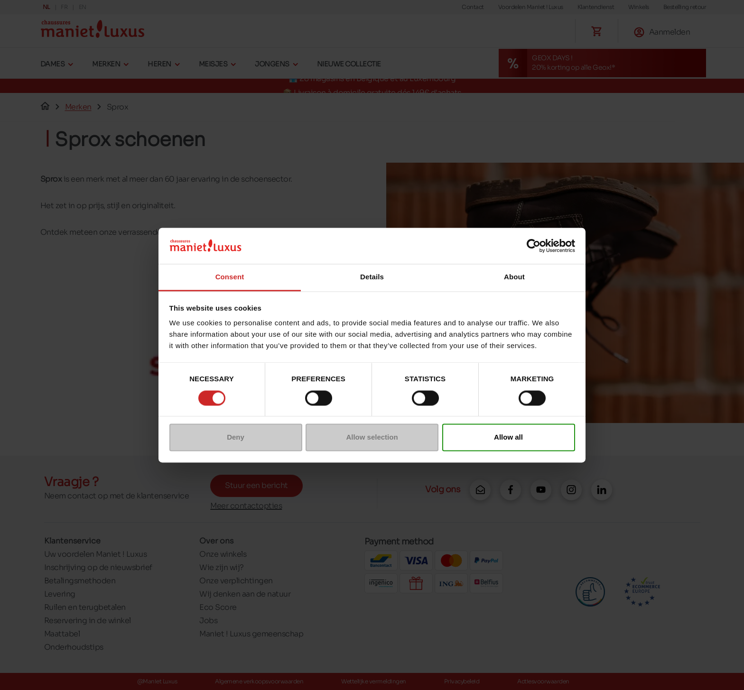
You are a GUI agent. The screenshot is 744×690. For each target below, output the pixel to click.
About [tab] (514, 277)
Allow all (508, 437)
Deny (235, 437)
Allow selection (372, 437)
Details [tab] (372, 277)
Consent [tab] (229, 277)
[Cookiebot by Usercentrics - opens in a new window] (533, 246)
